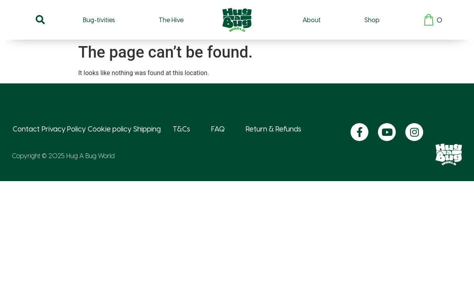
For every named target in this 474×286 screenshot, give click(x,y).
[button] (40, 20)
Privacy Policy (64, 128)
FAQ (218, 128)
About (312, 19)
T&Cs (181, 128)
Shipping (147, 128)
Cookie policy (109, 128)
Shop (372, 19)
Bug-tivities (99, 19)
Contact (26, 128)
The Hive (171, 19)
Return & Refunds (273, 128)
